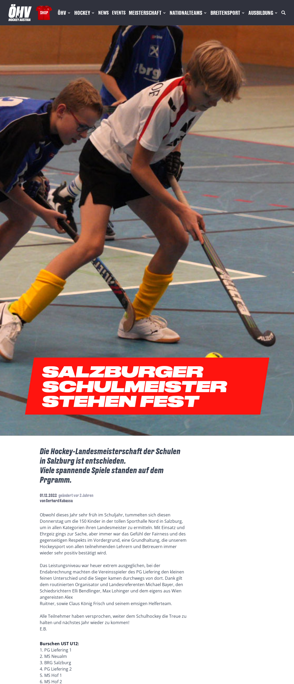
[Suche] (283, 13)
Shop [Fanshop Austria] (44, 12)
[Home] (20, 12)
